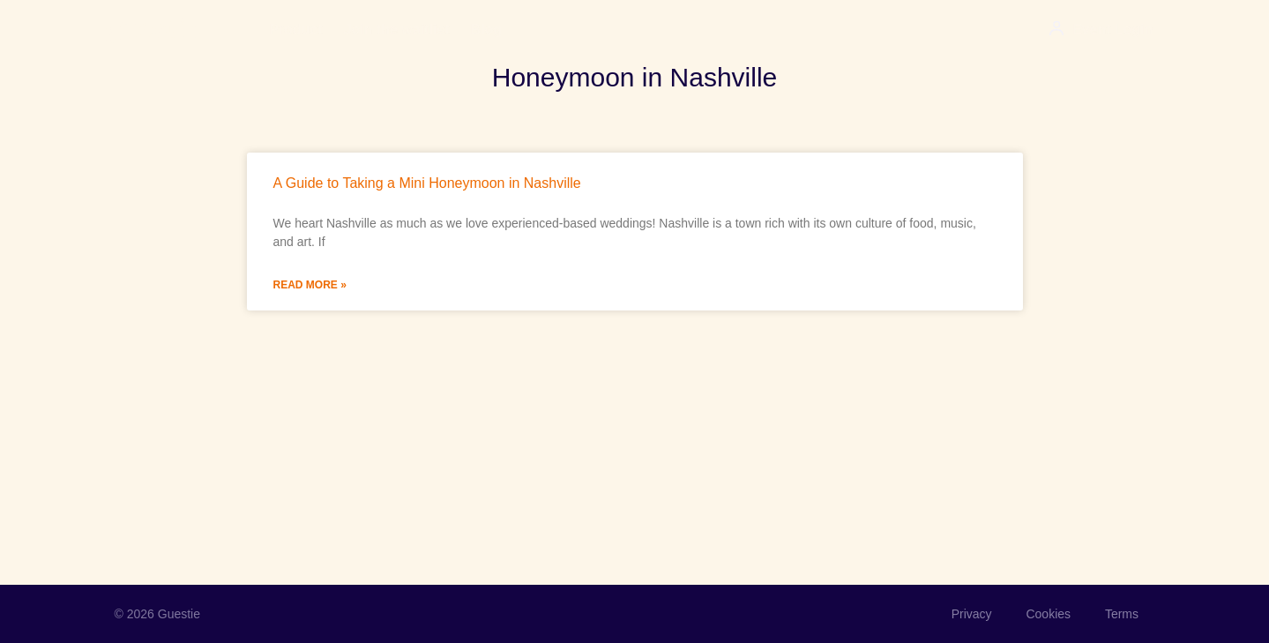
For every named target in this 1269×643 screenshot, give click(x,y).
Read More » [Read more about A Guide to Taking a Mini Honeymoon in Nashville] (310, 285)
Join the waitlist (397, 29)
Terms (1120, 614)
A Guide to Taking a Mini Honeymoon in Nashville (427, 183)
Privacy (968, 614)
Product (295, 29)
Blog (487, 29)
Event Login (1112, 29)
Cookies (1046, 614)
